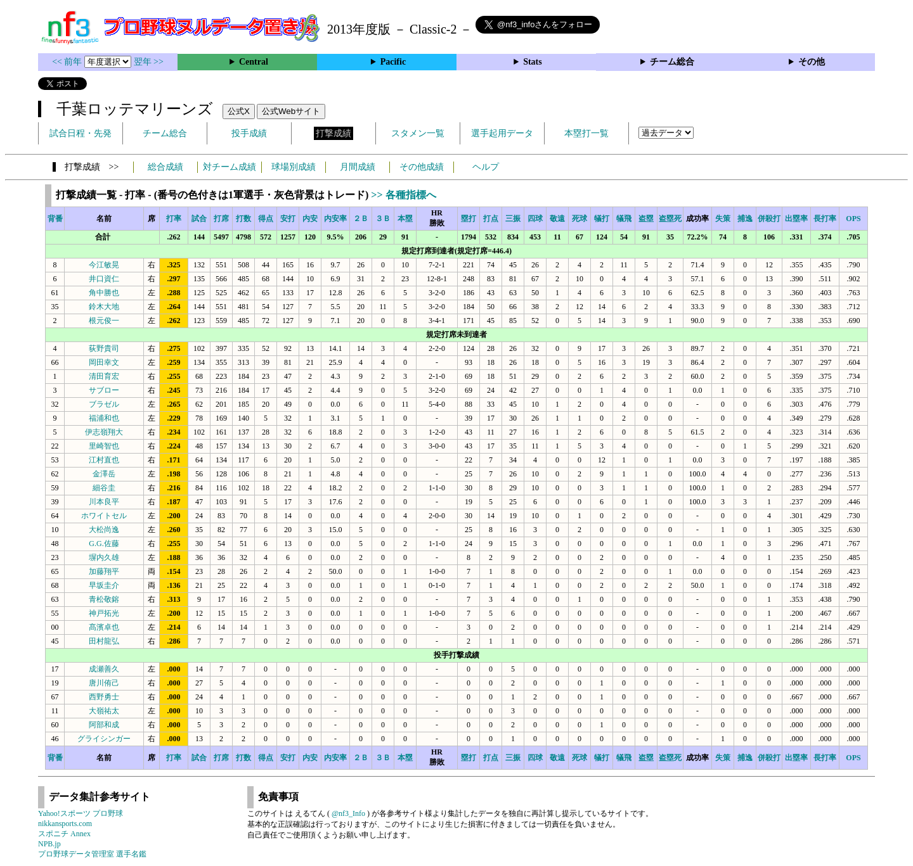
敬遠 (557, 218)
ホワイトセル (104, 515)
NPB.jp (49, 843)
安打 (287, 218)
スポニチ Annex (64, 833)
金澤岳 (104, 473)
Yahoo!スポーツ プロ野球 (80, 813)
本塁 (405, 218)
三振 (513, 218)
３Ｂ (383, 218)
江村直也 (104, 459)
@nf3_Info (348, 813)
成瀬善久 (104, 669)
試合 (199, 218)
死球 (579, 218)
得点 (265, 218)
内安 (310, 218)
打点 (490, 218)
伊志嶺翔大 (104, 432)
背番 (55, 218)
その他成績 (421, 167)
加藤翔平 (104, 571)
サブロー (104, 390)
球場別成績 (293, 167)
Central (253, 62)
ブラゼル (104, 404)
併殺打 (769, 218)
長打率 (824, 218)
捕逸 (745, 218)
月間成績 (357, 167)
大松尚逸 (104, 529)
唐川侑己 (104, 682)
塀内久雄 (104, 557)
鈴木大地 (104, 306)
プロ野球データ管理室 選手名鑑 (92, 854)
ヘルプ (485, 167)
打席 (221, 218)
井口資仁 (104, 278)
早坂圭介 (104, 585)
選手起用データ (502, 133)
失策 (722, 218)
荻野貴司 (104, 348)
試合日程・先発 (80, 133)
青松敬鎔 (104, 599)
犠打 (601, 218)
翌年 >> (149, 62)
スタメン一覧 (417, 133)
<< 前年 (68, 62)
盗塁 (646, 218)
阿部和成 (104, 724)
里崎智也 (104, 446)
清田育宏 (104, 376)
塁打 (468, 218)
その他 (811, 62)
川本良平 (104, 501)
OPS (853, 218)
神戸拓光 (104, 613)
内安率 (335, 218)
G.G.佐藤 (104, 543)
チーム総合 (672, 62)
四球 (535, 218)
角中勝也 (104, 292)
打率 (173, 218)
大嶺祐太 (104, 710)
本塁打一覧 (586, 133)
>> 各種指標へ (403, 194)
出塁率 (796, 218)
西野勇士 (104, 696)
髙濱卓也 (104, 627)
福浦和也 (104, 418)
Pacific (393, 62)
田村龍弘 (104, 641)
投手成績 (249, 133)
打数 (243, 218)
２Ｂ (360, 218)
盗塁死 (670, 218)
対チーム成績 (229, 167)
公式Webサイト (291, 111)
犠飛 (623, 218)
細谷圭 (104, 487)
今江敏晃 (104, 264)
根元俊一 (104, 320)
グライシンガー (104, 738)
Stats (532, 62)
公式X (239, 111)
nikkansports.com (65, 823)
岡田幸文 (104, 362)
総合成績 (165, 167)
